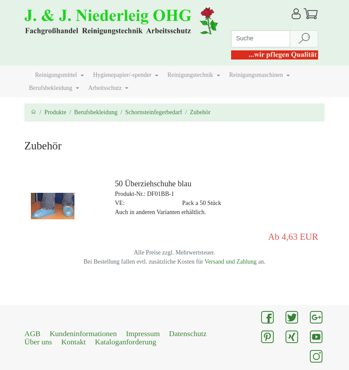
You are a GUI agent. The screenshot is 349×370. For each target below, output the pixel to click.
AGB (32, 333)
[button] (27, 72)
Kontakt (73, 341)
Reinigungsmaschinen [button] (257, 75)
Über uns (38, 341)
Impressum (143, 333)
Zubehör (200, 112)
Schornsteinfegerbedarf (153, 112)
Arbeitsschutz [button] (105, 88)
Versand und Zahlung (231, 261)
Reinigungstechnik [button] (191, 75)
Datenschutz (188, 333)
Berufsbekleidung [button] (51, 88)
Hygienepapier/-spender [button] (123, 75)
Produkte (55, 112)
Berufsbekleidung (95, 112)
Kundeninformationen (83, 333)
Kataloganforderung (125, 341)
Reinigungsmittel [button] (57, 75)
